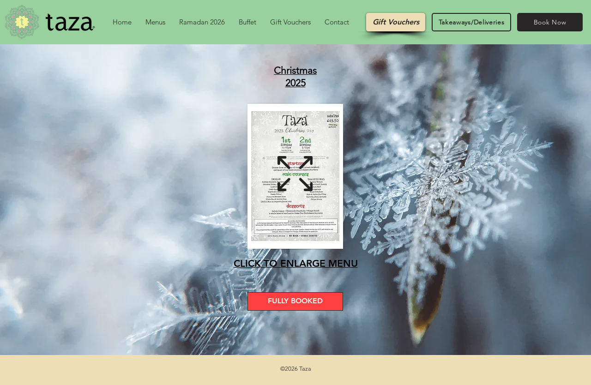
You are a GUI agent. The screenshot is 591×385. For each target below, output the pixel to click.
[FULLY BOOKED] (295, 301)
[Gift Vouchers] (395, 22)
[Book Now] (550, 22)
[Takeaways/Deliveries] (471, 22)
